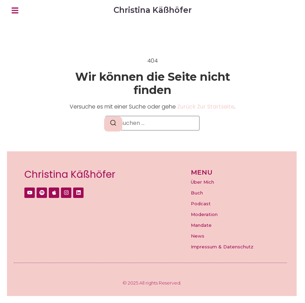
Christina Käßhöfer (69, 174)
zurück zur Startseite (205, 107)
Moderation (204, 214)
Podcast (201, 203)
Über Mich (202, 182)
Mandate (201, 225)
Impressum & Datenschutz (222, 246)
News (197, 236)
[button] (15, 10)
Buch (197, 193)
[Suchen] (113, 124)
